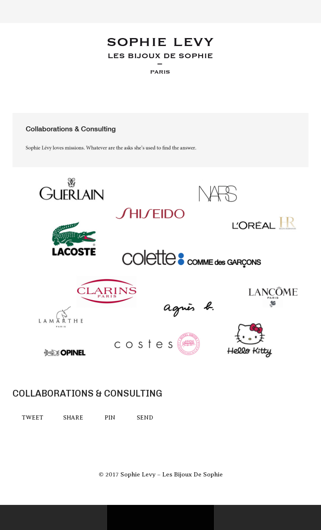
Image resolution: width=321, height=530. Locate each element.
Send (145, 418)
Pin (109, 418)
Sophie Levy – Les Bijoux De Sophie (171, 474)
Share (73, 418)
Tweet (32, 418)
